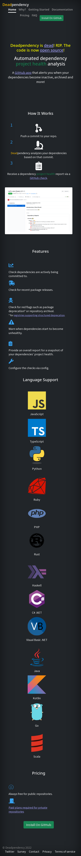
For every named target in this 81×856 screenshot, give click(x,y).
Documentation (62, 9)
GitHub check (38, 178)
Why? (22, 9)
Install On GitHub (52, 18)
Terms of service (65, 851)
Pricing (24, 15)
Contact (34, 851)
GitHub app (23, 72)
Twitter (9, 851)
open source (51, 50)
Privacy (47, 851)
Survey (21, 851)
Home (12, 9)
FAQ (34, 15)
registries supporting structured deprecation (39, 315)
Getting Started (38, 9)
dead (48, 45)
